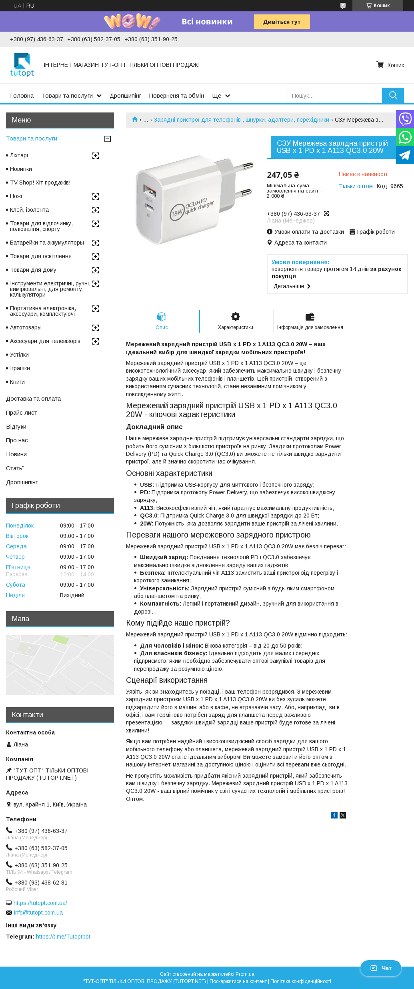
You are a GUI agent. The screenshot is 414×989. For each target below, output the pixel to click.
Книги (17, 382)
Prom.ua (245, 974)
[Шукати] (393, 95)
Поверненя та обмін (176, 95)
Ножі (16, 196)
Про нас (17, 440)
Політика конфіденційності (300, 981)
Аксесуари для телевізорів (45, 341)
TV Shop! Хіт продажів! (40, 182)
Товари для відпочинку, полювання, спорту (41, 226)
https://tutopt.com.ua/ (40, 903)
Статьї (15, 468)
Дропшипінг (125, 95)
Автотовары (26, 327)
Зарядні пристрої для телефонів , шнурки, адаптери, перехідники (241, 119)
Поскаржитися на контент (238, 981)
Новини (16, 454)
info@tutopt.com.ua (38, 912)
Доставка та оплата (33, 398)
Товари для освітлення (41, 256)
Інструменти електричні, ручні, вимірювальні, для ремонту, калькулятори (50, 289)
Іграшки (20, 368)
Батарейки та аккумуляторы (47, 242)
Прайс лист (21, 412)
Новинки (21, 169)
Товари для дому (33, 270)
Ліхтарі (19, 155)
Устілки (19, 354)
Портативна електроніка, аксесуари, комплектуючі (43, 311)
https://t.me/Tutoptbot (63, 936)
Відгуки (16, 426)
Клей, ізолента (29, 210)
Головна (22, 95)
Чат (381, 968)
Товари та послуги (67, 95)
